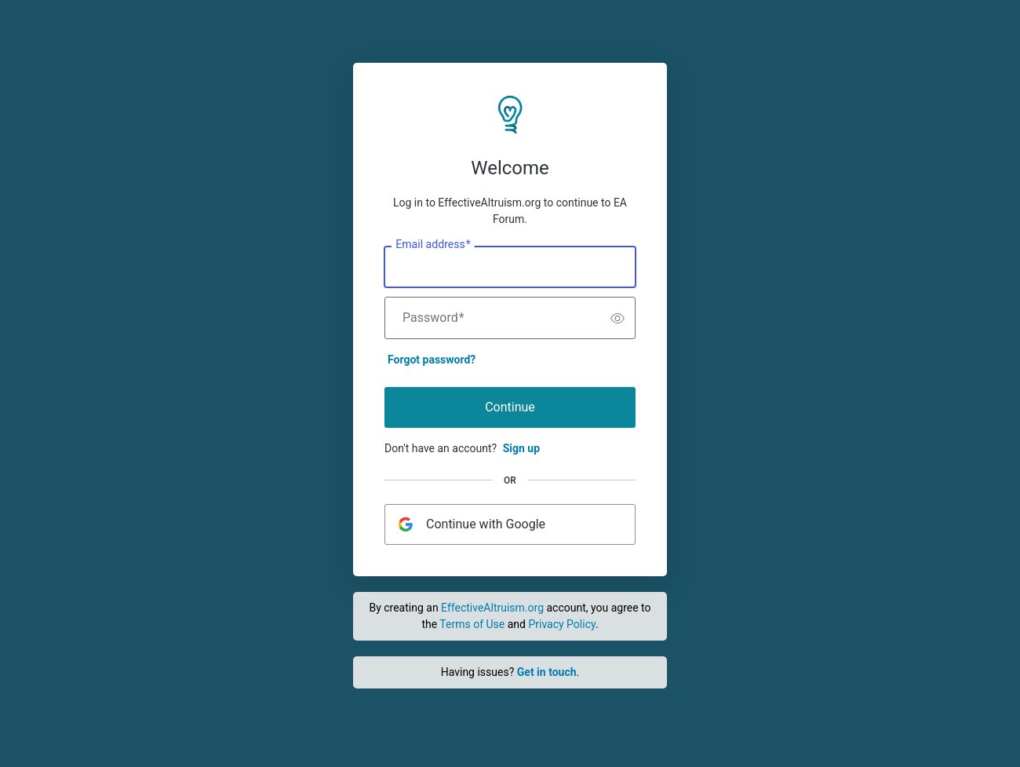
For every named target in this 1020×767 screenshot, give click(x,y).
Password (433, 318)
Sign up (521, 448)
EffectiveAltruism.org (492, 607)
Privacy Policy (561, 624)
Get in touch (547, 672)
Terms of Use (472, 624)
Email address (432, 245)
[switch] (617, 318)
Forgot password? (431, 359)
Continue (510, 407)
